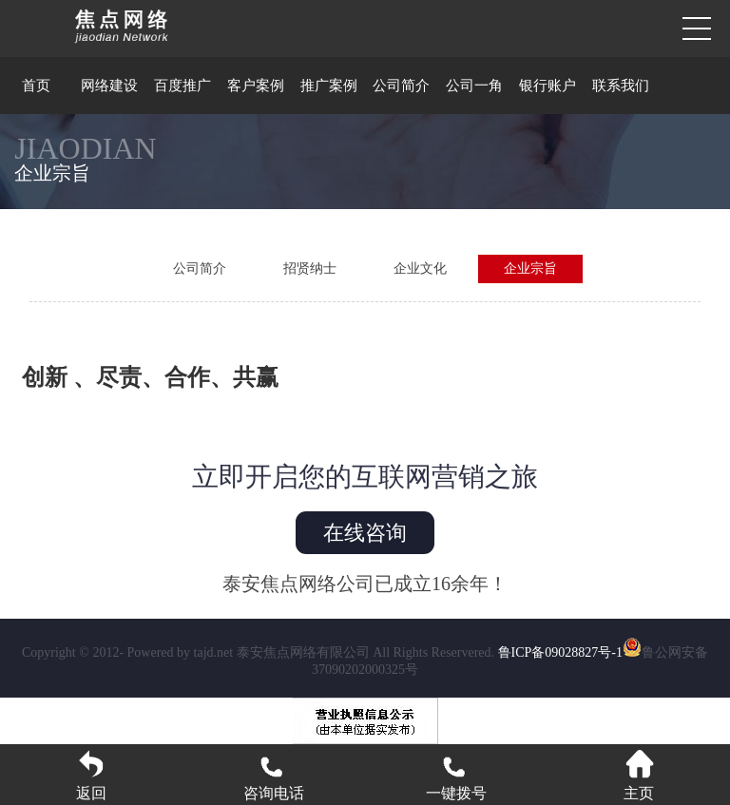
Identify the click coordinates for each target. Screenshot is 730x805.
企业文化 (420, 268)
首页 (36, 85)
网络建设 (109, 85)
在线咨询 (365, 533)
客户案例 (255, 85)
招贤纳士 (309, 268)
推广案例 (328, 85)
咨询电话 (273, 775)
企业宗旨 (530, 268)
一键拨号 (456, 775)
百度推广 (182, 85)
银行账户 (547, 85)
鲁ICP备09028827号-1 (560, 652)
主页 (639, 775)
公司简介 (401, 85)
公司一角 (474, 85)
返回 (91, 775)
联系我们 (620, 85)
